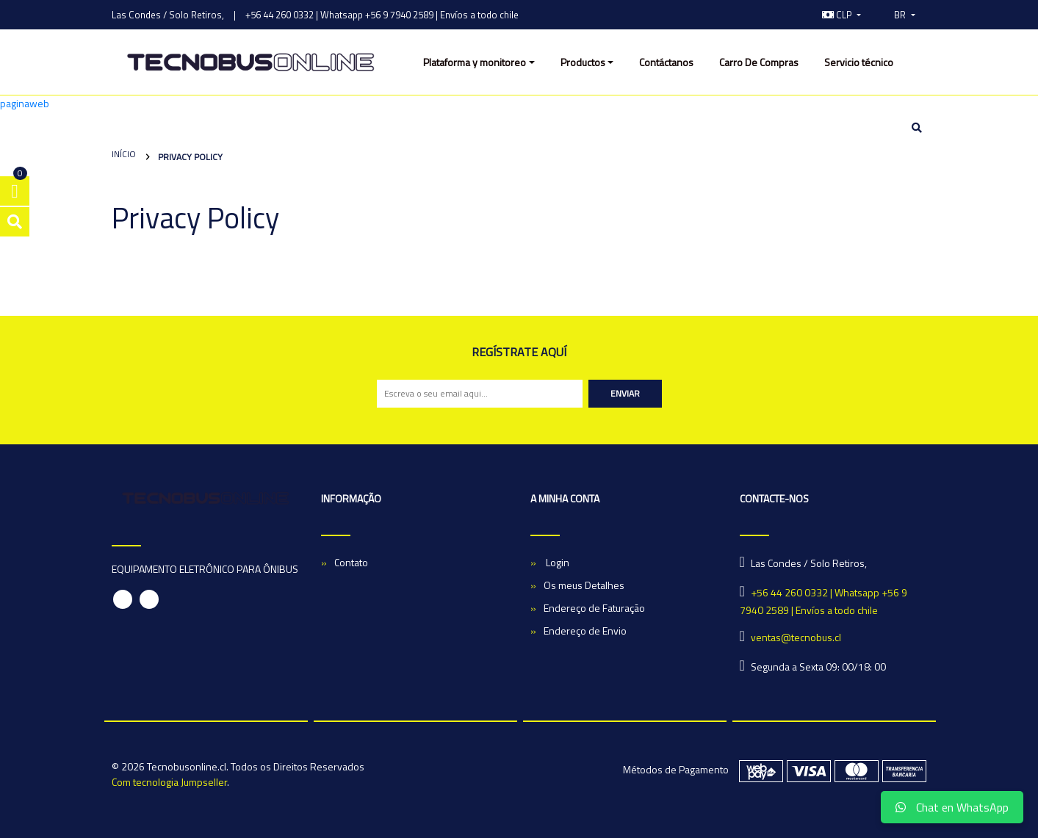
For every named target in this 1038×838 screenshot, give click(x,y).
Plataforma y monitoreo (474, 62)
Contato (351, 562)
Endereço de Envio (585, 630)
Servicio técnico (858, 62)
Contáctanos (666, 62)
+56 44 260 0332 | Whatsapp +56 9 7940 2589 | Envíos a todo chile (382, 14)
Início (124, 154)
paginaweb (24, 103)
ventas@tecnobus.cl (796, 637)
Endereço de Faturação (594, 607)
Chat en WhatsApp (952, 807)
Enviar (625, 393)
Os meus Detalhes (584, 585)
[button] (841, 14)
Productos (583, 62)
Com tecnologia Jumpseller (169, 782)
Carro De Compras (759, 62)
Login (556, 562)
